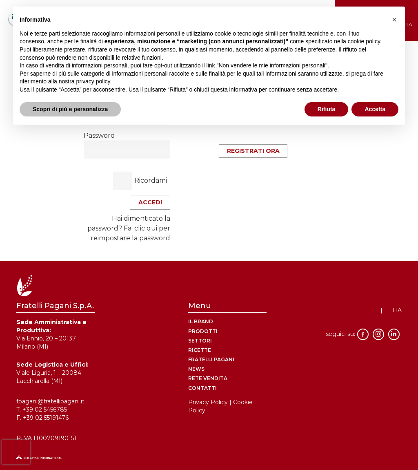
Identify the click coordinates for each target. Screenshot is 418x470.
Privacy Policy (208, 402)
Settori (200, 341)
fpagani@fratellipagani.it (50, 401)
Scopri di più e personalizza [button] (70, 109)
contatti (202, 388)
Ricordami (150, 180)
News (196, 369)
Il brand (200, 321)
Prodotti (203, 331)
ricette (199, 350)
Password (99, 135)
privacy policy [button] (93, 81)
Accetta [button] (375, 109)
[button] (394, 19)
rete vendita (207, 378)
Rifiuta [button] (327, 109)
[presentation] (16, 452)
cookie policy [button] (364, 41)
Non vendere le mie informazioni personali (271, 65)
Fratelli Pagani (211, 359)
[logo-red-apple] (209, 459)
